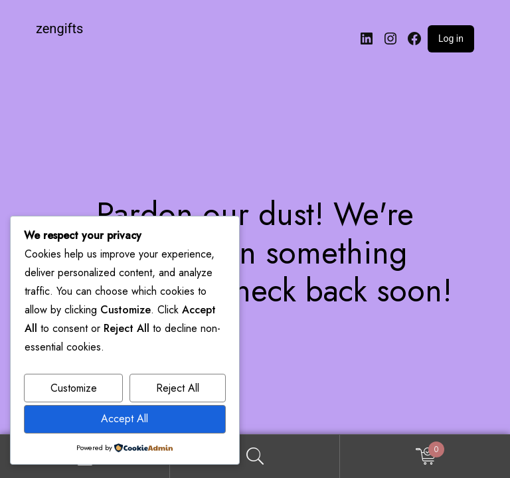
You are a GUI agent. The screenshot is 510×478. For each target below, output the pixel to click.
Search (255, 456)
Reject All (177, 388)
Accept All (124, 418)
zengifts (59, 29)
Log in (451, 38)
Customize (73, 388)
